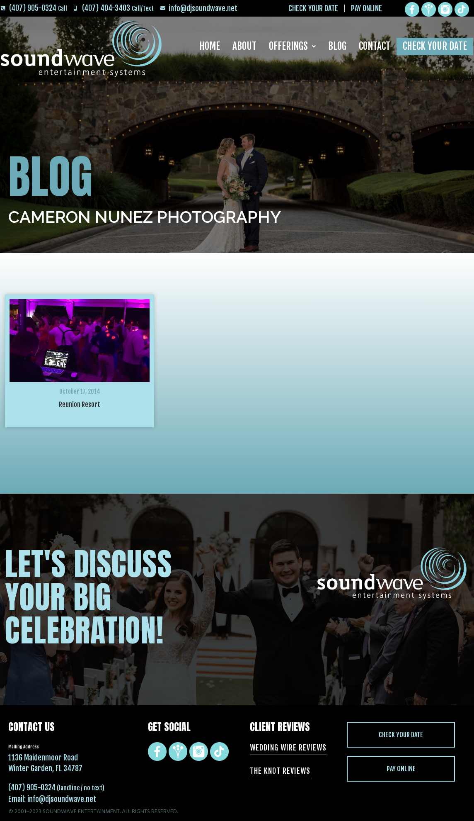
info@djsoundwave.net (61, 799)
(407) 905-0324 (32, 787)
